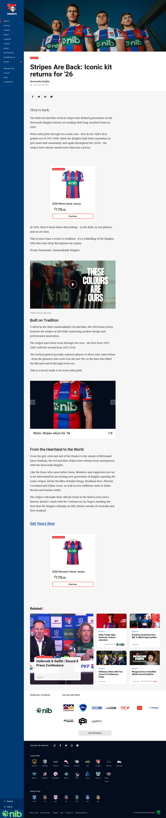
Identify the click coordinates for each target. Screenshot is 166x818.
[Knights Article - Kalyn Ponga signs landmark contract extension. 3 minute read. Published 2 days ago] (111, 631)
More (13, 62)
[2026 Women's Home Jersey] (72, 561)
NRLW (6, 48)
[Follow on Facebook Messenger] (77, 745)
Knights (34, 58)
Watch (7, 26)
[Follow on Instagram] (72, 745)
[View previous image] (32, 402)
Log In (8, 806)
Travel (7, 30)
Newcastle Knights (40, 81)
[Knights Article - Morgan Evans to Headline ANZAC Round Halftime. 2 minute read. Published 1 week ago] (145, 668)
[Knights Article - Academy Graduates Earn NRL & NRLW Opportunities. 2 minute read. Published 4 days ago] (145, 631)
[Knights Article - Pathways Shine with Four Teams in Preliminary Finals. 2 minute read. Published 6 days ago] (111, 668)
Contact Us (69, 813)
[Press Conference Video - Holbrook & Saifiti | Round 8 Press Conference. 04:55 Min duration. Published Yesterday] (61, 649)
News (6, 21)
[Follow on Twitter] (66, 745)
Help (61, 813)
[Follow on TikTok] (55, 745)
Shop (6, 77)
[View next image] (113, 402)
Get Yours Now (42, 523)
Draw (6, 35)
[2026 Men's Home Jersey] (72, 193)
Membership (9, 68)
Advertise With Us (81, 813)
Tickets (7, 73)
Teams (7, 44)
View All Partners (95, 733)
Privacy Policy (45, 813)
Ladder (7, 39)
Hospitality (8, 82)
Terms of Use (33, 813)
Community (10, 57)
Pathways (9, 53)
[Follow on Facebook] (60, 745)
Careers (55, 813)
